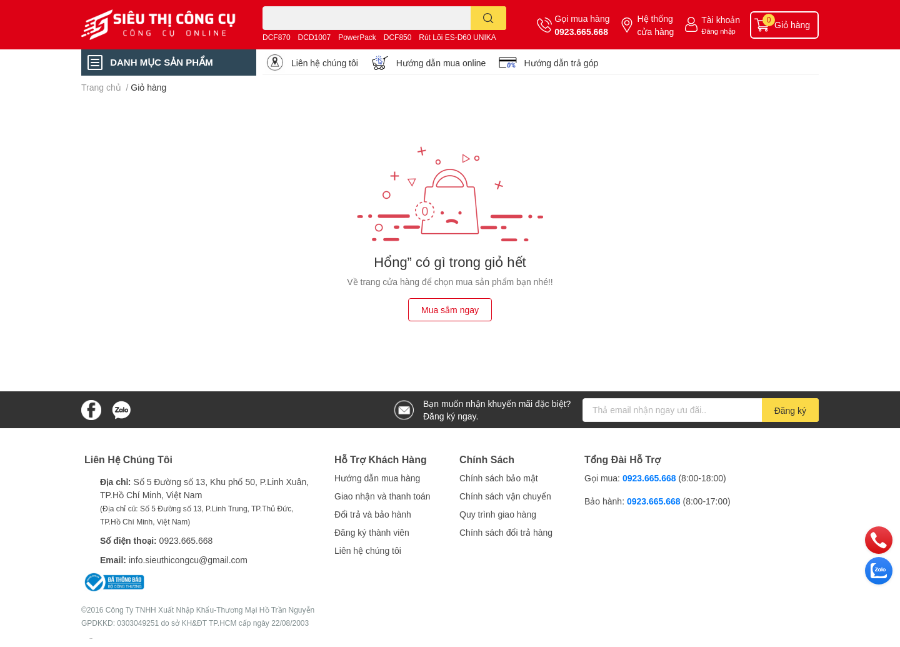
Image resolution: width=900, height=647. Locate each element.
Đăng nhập (718, 31)
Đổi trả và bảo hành (372, 514)
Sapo (90, 638)
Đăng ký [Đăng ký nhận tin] (790, 410)
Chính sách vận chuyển (505, 496)
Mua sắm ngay (450, 309)
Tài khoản (720, 19)
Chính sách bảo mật (498, 478)
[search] (488, 18)
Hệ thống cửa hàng (655, 25)
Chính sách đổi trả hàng (505, 532)
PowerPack (357, 37)
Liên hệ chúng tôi (324, 63)
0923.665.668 (581, 31)
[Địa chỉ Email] (700, 410)
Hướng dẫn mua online (441, 63)
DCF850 (398, 37)
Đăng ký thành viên (371, 532)
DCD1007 (314, 37)
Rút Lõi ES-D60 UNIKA (457, 37)
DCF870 (276, 37)
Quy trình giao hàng (497, 514)
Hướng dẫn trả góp (561, 63)
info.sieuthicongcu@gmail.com (188, 559)
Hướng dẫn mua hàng (377, 478)
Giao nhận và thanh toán (382, 496)
